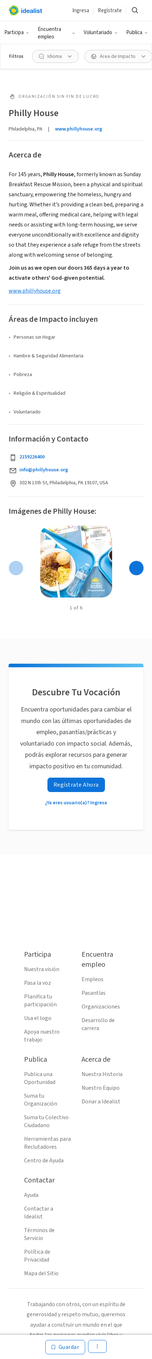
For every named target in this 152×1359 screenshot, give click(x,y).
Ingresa (80, 10)
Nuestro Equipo (101, 1088)
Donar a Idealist (101, 1102)
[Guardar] (65, 1347)
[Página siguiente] (136, 568)
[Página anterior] (16, 568)
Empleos (92, 979)
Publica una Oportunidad (39, 1078)
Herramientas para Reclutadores (47, 1143)
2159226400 (32, 457)
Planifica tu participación (40, 1000)
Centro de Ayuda (44, 1160)
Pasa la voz (37, 983)
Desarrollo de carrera (98, 1024)
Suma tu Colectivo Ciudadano (46, 1121)
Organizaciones (101, 1007)
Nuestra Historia (102, 1074)
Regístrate (110, 10)
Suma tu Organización (40, 1100)
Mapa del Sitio (41, 1273)
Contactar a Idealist (38, 1213)
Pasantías (94, 993)
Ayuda (31, 1195)
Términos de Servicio (39, 1234)
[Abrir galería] (76, 562)
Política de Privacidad (37, 1256)
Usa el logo (37, 1018)
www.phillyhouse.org (78, 129)
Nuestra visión (41, 969)
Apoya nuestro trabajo (42, 1036)
